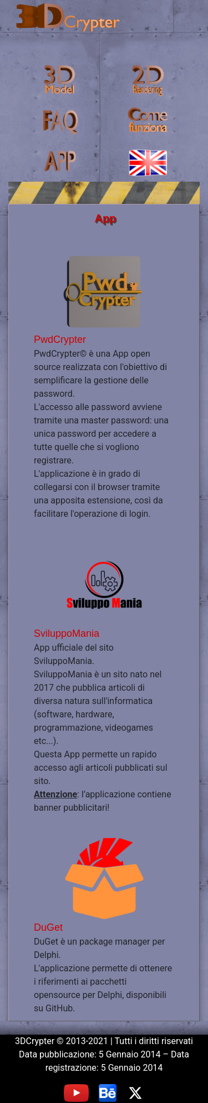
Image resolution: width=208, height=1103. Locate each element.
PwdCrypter (60, 339)
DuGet (48, 927)
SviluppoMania (66, 633)
